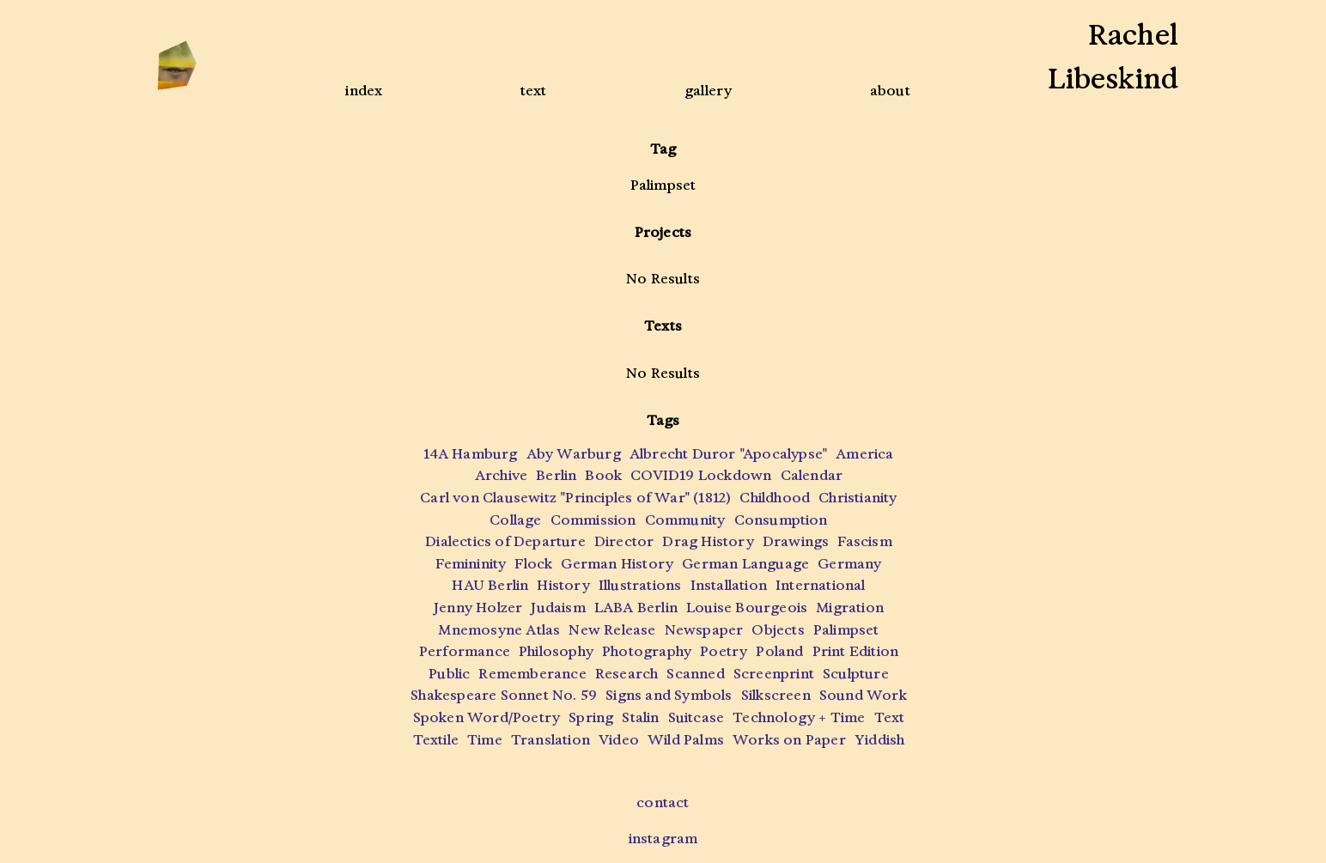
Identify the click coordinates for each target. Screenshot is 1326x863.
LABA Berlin (636, 607)
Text (889, 717)
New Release (612, 630)
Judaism (558, 607)
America (864, 454)
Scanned (695, 673)
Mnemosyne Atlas (499, 630)
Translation (550, 740)
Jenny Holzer (478, 607)
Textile (436, 740)
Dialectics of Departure (505, 541)
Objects (777, 630)
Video (619, 740)
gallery (708, 90)
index (363, 90)
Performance (464, 651)
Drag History (707, 541)
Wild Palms (686, 740)
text (533, 90)
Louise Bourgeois (746, 607)
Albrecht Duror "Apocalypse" (728, 454)
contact (662, 802)
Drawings (796, 541)
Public (449, 673)
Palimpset (846, 630)
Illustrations (640, 585)
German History (617, 564)
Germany (849, 564)
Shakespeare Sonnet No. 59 (504, 695)
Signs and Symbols (668, 695)
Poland (779, 651)
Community (685, 520)
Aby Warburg (573, 454)
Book (603, 475)
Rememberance (532, 673)
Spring (591, 717)
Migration (850, 607)
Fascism (864, 541)
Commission (593, 520)
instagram (663, 838)
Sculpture (856, 673)
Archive (501, 475)
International (821, 585)
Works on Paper (789, 740)
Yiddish (879, 740)
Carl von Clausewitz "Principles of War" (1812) (575, 497)
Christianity (857, 497)
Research (627, 673)
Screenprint (773, 673)
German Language (745, 564)
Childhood (774, 497)
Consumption (781, 520)
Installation (728, 585)
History (563, 585)
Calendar (812, 475)
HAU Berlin (490, 585)
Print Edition (855, 651)
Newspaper (704, 630)
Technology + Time (799, 717)
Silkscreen (776, 695)
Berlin (556, 475)
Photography (646, 651)
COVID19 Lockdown (700, 475)
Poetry (723, 651)
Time (484, 740)
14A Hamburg (470, 454)
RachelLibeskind (1113, 57)
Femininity (470, 564)
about (890, 90)
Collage (515, 520)
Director (624, 541)
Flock (533, 564)
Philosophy (556, 651)
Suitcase (696, 717)
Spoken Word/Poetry (487, 717)
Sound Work (863, 695)
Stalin (640, 717)
